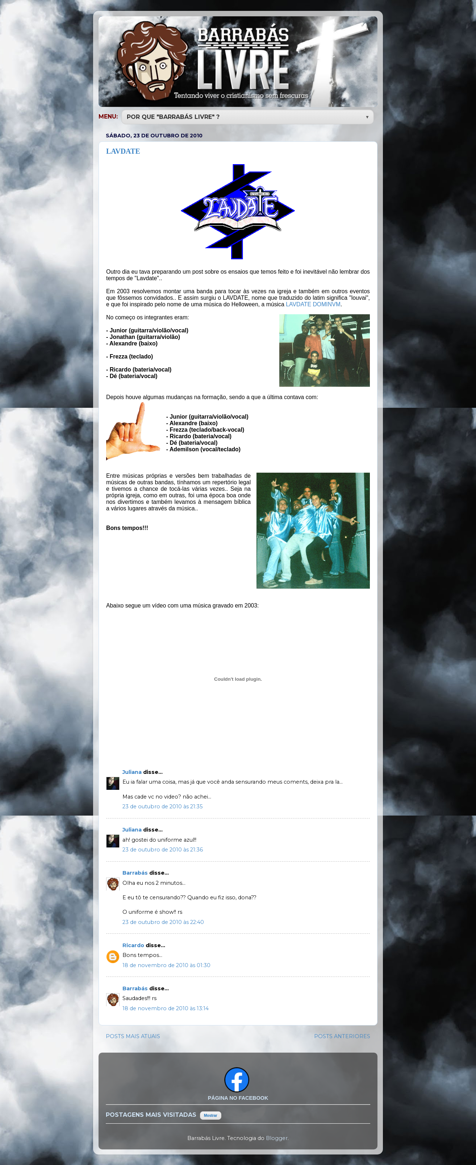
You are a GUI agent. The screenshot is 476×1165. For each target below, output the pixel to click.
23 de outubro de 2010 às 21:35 (162, 806)
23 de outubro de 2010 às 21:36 (162, 849)
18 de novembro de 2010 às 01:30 (166, 964)
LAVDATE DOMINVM (313, 303)
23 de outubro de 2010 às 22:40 (163, 921)
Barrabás (135, 872)
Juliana (132, 771)
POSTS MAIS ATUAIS (133, 1035)
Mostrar (210, 1115)
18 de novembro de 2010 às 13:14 (165, 1007)
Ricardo (134, 944)
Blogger (277, 1137)
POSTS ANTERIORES (342, 1035)
